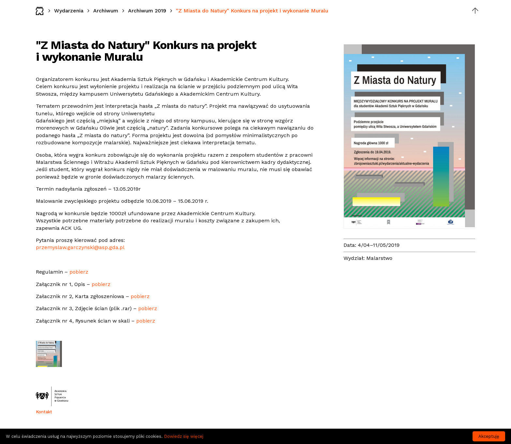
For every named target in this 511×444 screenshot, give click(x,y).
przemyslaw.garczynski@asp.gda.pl (80, 247)
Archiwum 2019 (147, 11)
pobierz (78, 272)
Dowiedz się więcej (183, 436)
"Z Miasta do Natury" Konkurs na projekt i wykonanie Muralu (252, 11)
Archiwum (105, 11)
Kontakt (44, 411)
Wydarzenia (68, 11)
